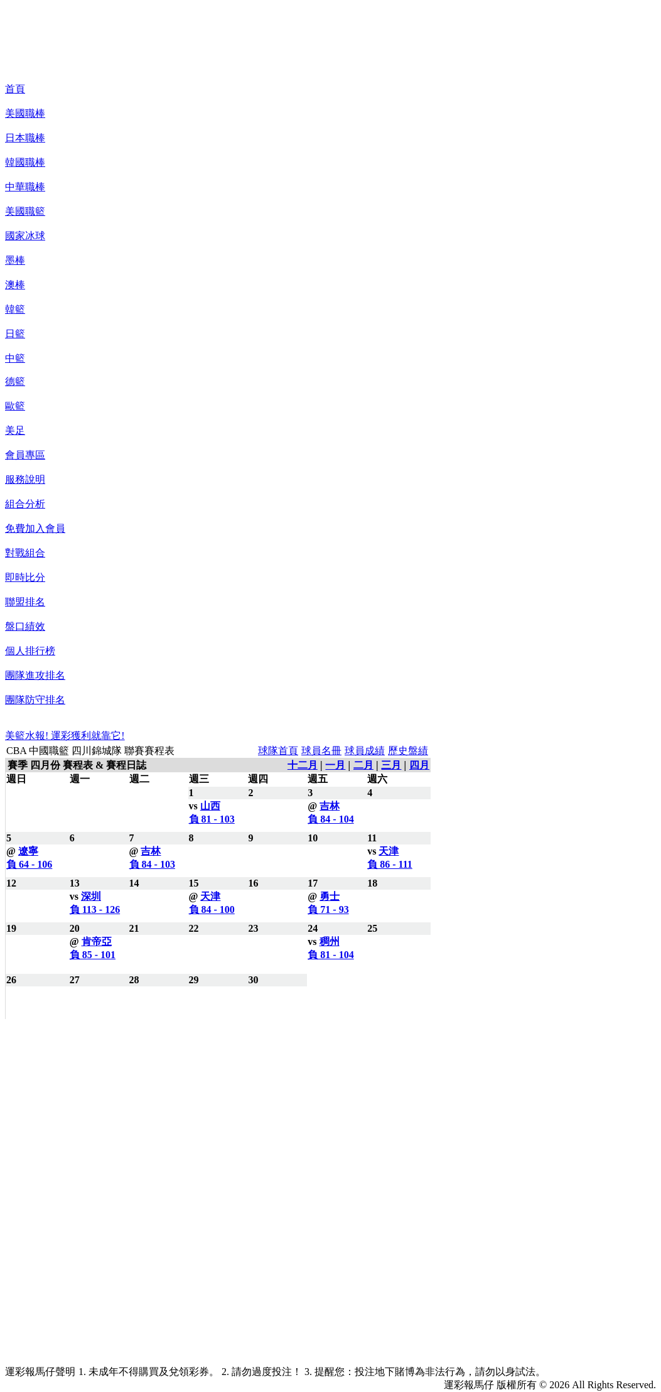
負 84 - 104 (330, 819)
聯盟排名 (25, 601)
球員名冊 (321, 750)
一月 (335, 765)
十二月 (303, 765)
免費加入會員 (35, 528)
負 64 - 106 (29, 864)
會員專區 (25, 455)
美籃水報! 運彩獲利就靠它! (65, 735)
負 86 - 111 (389, 864)
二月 (363, 765)
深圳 (91, 896)
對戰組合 (25, 553)
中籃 (15, 358)
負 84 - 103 (152, 864)
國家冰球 (25, 235)
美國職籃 (25, 211)
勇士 (330, 896)
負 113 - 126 (95, 909)
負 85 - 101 (93, 954)
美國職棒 (25, 113)
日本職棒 (25, 137)
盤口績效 (25, 626)
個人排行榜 (30, 650)
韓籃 (15, 309)
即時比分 (25, 577)
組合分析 (25, 504)
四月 (419, 765)
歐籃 (15, 406)
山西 (210, 806)
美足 (15, 430)
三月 (391, 765)
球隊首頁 (278, 750)
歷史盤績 (408, 750)
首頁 (15, 89)
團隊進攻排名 (35, 675)
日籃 (15, 333)
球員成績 (365, 750)
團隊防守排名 (35, 699)
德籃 (15, 381)
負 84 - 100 (212, 909)
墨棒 (15, 260)
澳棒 (15, 284)
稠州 (330, 941)
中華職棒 (25, 186)
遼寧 (28, 851)
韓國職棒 (25, 162)
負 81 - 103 (212, 819)
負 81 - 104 (330, 954)
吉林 (330, 806)
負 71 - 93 (328, 909)
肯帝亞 (97, 941)
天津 (389, 851)
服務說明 (25, 479)
